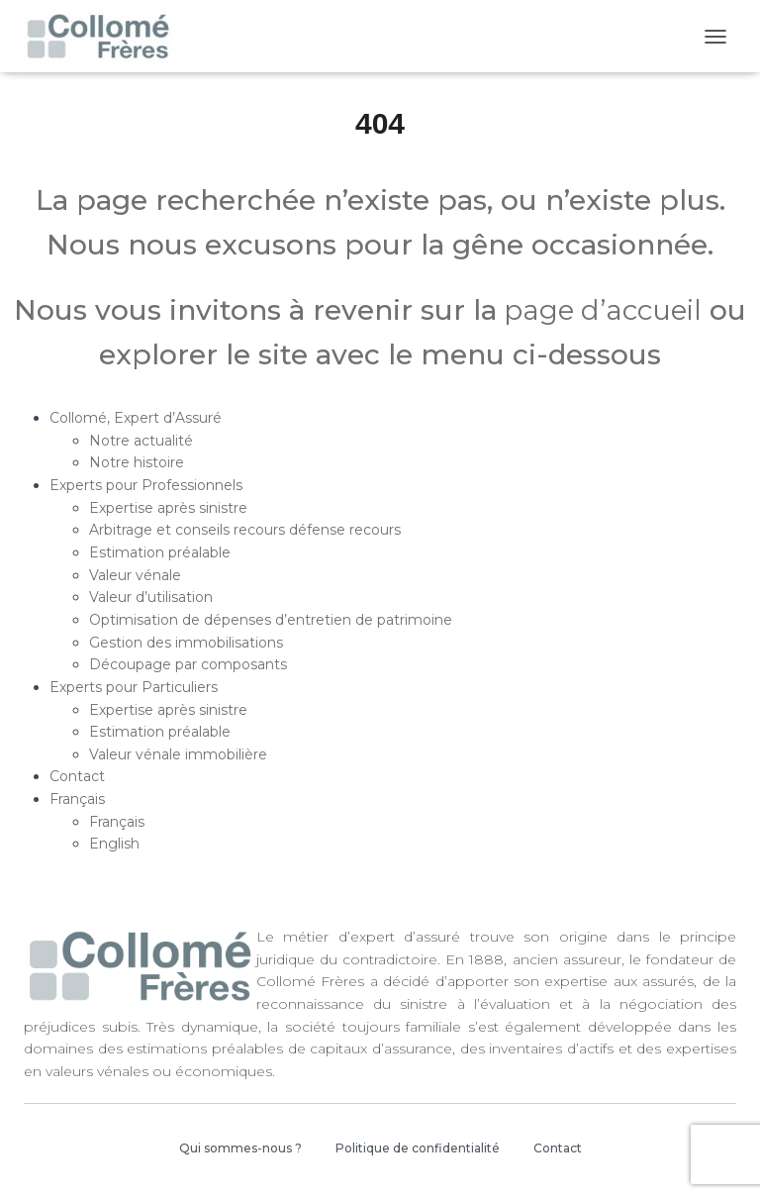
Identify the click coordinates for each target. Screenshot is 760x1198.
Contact (77, 776)
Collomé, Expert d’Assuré (135, 418)
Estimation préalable (160, 552)
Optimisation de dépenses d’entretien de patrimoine (270, 620)
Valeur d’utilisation (151, 597)
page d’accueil (599, 310)
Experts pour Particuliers (133, 687)
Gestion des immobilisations (186, 642)
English (114, 843)
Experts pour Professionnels (145, 485)
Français (77, 799)
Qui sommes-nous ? (240, 1148)
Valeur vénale (135, 575)
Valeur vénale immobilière (178, 754)
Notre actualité (141, 440)
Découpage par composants (188, 664)
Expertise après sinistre (168, 508)
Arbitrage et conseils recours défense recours (245, 530)
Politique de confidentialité (417, 1148)
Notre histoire (136, 462)
